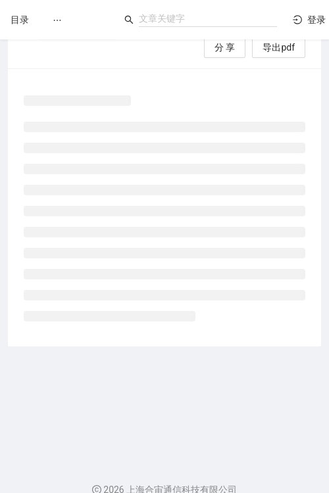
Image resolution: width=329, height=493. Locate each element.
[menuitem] (57, 20)
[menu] (77, 20)
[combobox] (208, 18)
